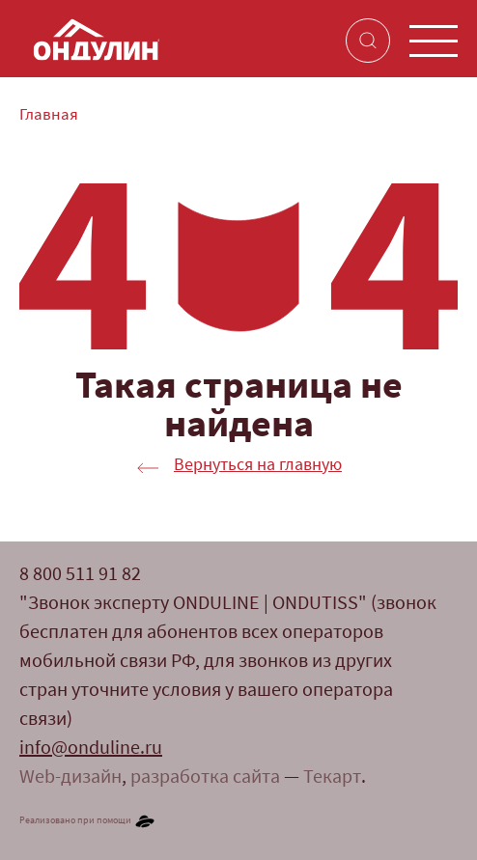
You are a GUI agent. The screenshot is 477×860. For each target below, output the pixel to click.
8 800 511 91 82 (80, 575)
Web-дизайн (70, 778)
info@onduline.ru (90, 749)
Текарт (332, 778)
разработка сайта (205, 778)
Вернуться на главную (258, 466)
